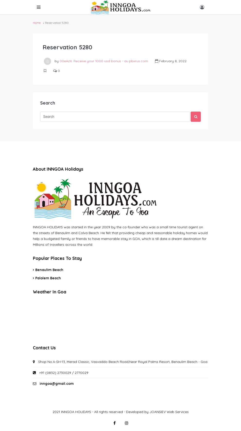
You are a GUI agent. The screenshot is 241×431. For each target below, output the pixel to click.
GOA (120, 318)
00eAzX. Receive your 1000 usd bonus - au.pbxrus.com (104, 61)
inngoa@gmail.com (57, 383)
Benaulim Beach (49, 270)
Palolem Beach (48, 278)
